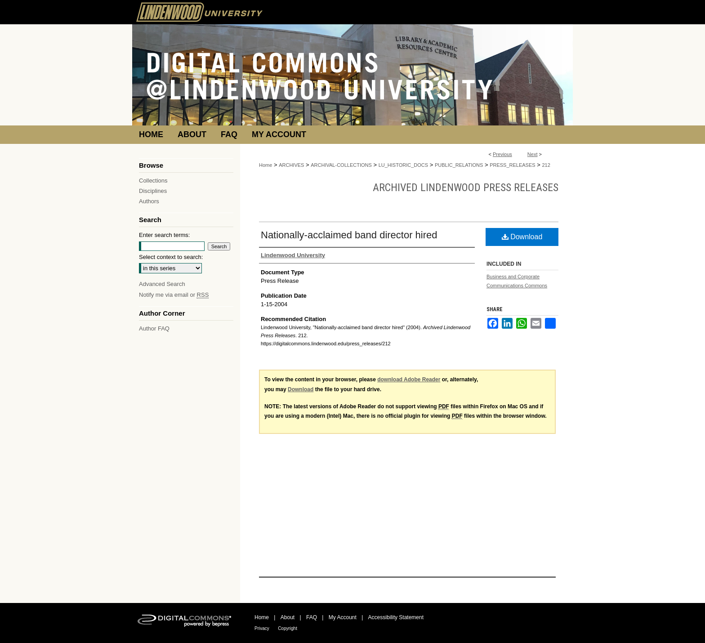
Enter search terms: (164, 235)
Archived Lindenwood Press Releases (465, 187)
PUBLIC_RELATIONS (459, 165)
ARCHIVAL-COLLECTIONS (341, 165)
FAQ (311, 617)
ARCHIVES (291, 165)
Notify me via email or (174, 294)
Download (522, 237)
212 (546, 165)
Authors (149, 201)
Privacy (261, 628)
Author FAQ (154, 328)
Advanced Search (162, 284)
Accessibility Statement (396, 617)
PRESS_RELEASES (512, 165)
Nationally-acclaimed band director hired (349, 235)
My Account (343, 617)
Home (265, 165)
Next (532, 154)
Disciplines (153, 191)
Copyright (287, 628)
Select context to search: (171, 257)
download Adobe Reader (408, 379)
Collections (153, 180)
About (287, 617)
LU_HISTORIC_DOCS (403, 165)
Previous (502, 154)
